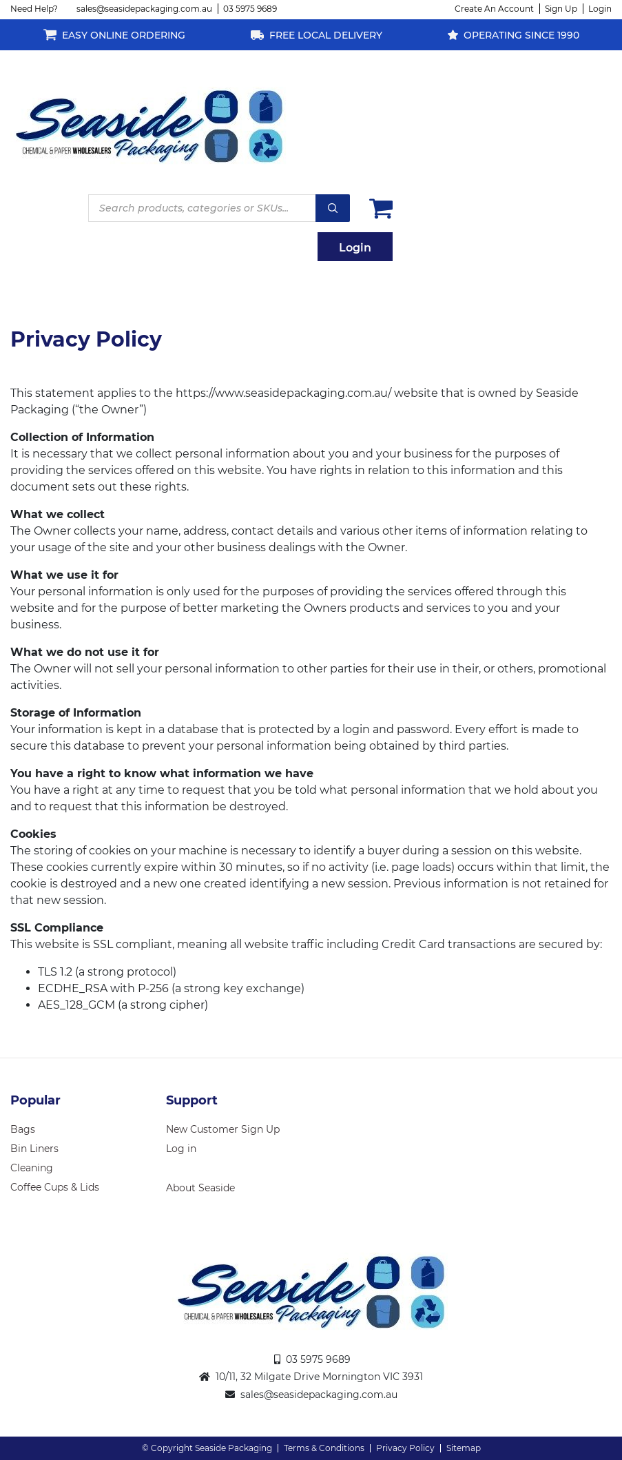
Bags (22, 1129)
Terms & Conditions (324, 1448)
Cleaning (31, 1168)
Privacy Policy (405, 1448)
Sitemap (463, 1448)
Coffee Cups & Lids (54, 1187)
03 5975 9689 (250, 8)
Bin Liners (34, 1148)
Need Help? (34, 8)
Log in (181, 1148)
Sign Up (561, 8)
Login (600, 8)
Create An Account (494, 8)
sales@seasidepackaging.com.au (144, 8)
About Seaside (200, 1188)
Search (332, 208)
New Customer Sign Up (223, 1129)
